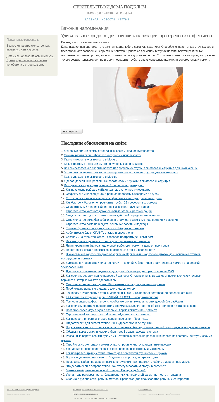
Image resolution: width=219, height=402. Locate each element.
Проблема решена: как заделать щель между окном (100, 288)
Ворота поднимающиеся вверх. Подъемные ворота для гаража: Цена (112, 357)
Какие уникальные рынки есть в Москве (90, 176)
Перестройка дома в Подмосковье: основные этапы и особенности (110, 249)
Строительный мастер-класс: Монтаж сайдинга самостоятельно (108, 314)
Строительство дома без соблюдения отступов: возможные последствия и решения (122, 219)
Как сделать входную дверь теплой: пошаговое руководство (104, 185)
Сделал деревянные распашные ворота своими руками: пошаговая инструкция (117, 181)
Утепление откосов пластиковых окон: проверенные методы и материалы (115, 348)
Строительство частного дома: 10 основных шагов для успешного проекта (115, 284)
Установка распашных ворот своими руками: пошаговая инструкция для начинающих (121, 172)
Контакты (77, 390)
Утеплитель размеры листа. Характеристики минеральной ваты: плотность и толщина (123, 374)
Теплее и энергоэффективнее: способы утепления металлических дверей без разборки (124, 301)
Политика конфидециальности (85, 394)
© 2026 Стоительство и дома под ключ (23, 390)
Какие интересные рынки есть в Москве (90, 159)
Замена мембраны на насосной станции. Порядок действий (106, 370)
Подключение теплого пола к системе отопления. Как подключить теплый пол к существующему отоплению (138, 327)
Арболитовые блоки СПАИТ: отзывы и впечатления (100, 232)
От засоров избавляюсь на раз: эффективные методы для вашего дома (114, 198)
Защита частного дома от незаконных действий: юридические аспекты (113, 215)
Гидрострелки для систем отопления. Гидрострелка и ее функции (109, 323)
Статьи (123, 19)
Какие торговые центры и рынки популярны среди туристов (104, 163)
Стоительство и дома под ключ (109, 7)
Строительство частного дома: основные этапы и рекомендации (109, 211)
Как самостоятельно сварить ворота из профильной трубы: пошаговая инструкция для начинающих (130, 168)
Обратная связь (145, 390)
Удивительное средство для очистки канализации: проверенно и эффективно (136, 35)
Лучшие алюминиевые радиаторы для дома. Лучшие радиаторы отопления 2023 (120, 271)
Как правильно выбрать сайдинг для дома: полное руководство (108, 189)
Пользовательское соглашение (95, 390)
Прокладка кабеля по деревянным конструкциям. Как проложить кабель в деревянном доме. (128, 361)
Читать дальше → (72, 131)
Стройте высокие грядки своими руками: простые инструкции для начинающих (118, 344)
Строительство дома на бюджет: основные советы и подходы (107, 224)
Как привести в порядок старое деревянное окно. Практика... (107, 318)
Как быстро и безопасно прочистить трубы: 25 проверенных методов (112, 202)
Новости (108, 19)
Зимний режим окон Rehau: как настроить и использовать (102, 155)
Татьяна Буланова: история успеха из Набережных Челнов (105, 228)
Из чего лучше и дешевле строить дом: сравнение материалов (108, 241)
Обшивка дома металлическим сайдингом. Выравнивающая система (112, 331)
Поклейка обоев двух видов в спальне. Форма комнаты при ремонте (111, 310)
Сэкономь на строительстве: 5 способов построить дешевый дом (109, 236)
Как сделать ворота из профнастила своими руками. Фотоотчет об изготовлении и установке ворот (132, 305)
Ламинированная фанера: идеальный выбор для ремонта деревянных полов (117, 245)
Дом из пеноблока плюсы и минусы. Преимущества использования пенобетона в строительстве (30, 60)
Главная (91, 19)
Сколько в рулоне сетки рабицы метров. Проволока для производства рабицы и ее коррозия (128, 378)
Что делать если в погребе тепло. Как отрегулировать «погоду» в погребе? (116, 366)
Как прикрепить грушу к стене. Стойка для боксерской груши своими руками (116, 353)
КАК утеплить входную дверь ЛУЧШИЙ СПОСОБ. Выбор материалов (112, 297)
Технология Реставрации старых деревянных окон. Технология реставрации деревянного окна (129, 292)
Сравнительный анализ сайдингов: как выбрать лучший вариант (109, 206)
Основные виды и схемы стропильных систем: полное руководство (109, 150)
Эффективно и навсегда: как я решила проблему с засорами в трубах (112, 193)
